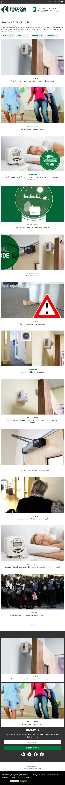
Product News (52, 35)
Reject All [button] (6, 781)
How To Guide (23, 35)
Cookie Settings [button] (14, 781)
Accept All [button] (23, 781)
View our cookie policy (23, 777)
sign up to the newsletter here (10, 31)
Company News (8, 35)
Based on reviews (35, 769)
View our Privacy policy (8, 777)
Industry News (37, 35)
